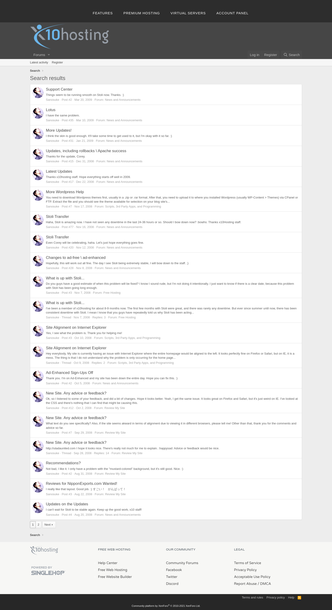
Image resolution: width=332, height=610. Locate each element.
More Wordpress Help (65, 192)
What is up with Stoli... (65, 278)
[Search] (291, 54)
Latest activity (39, 62)
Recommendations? (63, 463)
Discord (172, 584)
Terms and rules (252, 597)
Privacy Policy (245, 570)
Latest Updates (59, 171)
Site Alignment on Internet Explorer (76, 327)
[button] (49, 54)
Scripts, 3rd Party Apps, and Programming (133, 206)
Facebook (174, 570)
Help (291, 597)
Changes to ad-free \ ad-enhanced (76, 257)
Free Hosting (111, 292)
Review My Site (114, 408)
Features (103, 13)
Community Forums (182, 563)
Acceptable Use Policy (252, 577)
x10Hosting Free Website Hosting (44, 550)
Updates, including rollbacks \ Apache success (86, 151)
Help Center (107, 563)
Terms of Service (247, 563)
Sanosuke (52, 99)
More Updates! (59, 130)
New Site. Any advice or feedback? (76, 393)
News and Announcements (123, 99)
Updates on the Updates (67, 504)
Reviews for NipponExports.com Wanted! (81, 483)
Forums (39, 55)
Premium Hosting (141, 13)
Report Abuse (245, 584)
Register (57, 62)
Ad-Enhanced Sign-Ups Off (69, 372)
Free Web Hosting (112, 570)
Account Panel (232, 13)
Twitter (171, 577)
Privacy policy (276, 597)
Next (47, 524)
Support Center (59, 89)
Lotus (51, 110)
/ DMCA (264, 584)
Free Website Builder (115, 577)
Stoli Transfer (57, 216)
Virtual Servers (188, 13)
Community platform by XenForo (166, 605)
